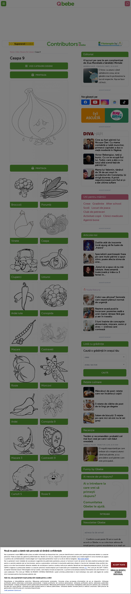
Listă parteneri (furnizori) (12, 590)
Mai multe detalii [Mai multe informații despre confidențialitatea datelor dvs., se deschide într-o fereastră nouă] (83, 559)
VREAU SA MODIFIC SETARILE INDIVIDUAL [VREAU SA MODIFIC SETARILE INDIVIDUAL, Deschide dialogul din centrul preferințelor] (118, 572)
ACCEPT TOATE (119, 565)
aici (86, 568)
